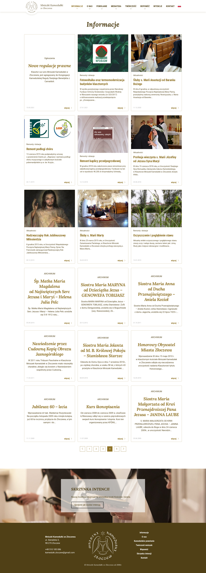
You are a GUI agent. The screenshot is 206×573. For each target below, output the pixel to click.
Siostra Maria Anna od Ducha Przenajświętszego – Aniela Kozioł (156, 291)
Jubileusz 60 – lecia (49, 406)
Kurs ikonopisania (103, 406)
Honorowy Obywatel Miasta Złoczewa (156, 347)
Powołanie (101, 6)
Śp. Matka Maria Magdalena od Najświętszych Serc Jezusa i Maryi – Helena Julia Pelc (50, 291)
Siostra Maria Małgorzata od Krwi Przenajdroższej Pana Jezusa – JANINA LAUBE (156, 406)
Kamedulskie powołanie (144, 541)
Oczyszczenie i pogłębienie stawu (153, 235)
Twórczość (130, 6)
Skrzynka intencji (144, 553)
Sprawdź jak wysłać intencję (87, 505)
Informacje (77, 6)
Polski (179, 6)
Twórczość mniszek (144, 545)
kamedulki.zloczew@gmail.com (60, 552)
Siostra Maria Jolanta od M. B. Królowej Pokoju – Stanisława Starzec (103, 350)
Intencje (157, 6)
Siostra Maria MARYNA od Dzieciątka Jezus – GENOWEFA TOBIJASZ (103, 290)
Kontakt (170, 6)
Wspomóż (145, 6)
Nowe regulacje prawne (49, 65)
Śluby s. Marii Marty (92, 235)
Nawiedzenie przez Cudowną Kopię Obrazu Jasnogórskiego (49, 349)
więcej (67, 108)
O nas (89, 6)
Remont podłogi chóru (39, 149)
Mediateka (116, 6)
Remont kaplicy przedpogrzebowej (100, 161)
